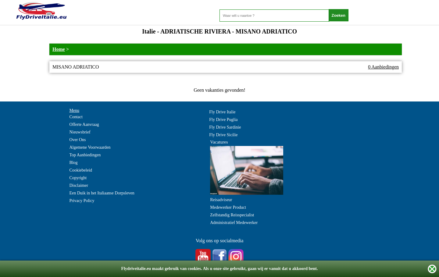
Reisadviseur (221, 199)
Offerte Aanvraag (84, 124)
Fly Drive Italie (222, 112)
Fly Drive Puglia (223, 119)
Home (58, 49)
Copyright (78, 178)
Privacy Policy (81, 200)
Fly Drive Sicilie (223, 135)
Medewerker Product (228, 207)
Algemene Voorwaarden (89, 147)
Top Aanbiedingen (85, 155)
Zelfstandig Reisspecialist (232, 215)
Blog (73, 162)
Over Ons (77, 139)
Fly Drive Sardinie (225, 127)
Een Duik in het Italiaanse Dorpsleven (101, 193)
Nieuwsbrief (79, 132)
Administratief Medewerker (234, 222)
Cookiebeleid (80, 170)
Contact (76, 117)
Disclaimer (78, 185)
